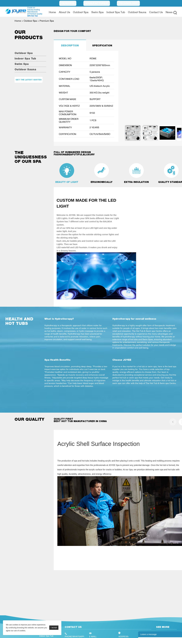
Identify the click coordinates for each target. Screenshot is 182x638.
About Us (64, 12)
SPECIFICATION (102, 45)
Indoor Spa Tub (116, 12)
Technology (128, 3)
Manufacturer (96, 3)
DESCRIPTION (70, 45)
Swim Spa (97, 12)
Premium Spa (47, 20)
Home (52, 12)
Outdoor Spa (80, 12)
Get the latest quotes (28, 80)
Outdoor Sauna (137, 12)
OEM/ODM (67, 3)
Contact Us (156, 12)
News (169, 12)
